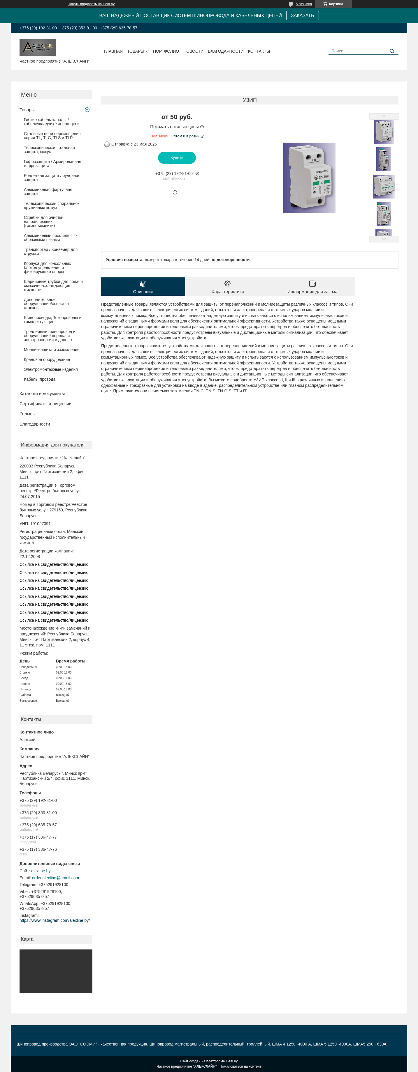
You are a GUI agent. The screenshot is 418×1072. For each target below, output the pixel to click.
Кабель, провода (39, 379)
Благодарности (226, 51)
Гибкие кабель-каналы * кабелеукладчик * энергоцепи (52, 121)
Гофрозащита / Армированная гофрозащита (52, 163)
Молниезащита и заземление (52, 349)
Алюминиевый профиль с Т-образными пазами (51, 237)
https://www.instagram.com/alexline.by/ (55, 920)
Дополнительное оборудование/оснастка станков (46, 303)
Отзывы (28, 413)
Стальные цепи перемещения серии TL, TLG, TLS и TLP (52, 135)
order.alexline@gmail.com (55, 878)
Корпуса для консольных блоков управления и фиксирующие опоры (47, 267)
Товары (135, 51)
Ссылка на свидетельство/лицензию (54, 564)
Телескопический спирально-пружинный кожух (51, 205)
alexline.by (40, 871)
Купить (177, 157)
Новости (193, 51)
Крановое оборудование (47, 359)
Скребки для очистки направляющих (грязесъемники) (43, 221)
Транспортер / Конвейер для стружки (51, 251)
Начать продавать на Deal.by (91, 4)
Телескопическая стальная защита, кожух (49, 149)
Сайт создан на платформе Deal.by (209, 1061)
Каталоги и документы (42, 393)
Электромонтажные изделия (51, 369)
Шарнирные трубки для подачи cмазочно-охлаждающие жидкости (53, 285)
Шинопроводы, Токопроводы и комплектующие (52, 319)
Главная (113, 51)
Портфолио (166, 51)
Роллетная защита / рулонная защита (52, 177)
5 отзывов (304, 4)
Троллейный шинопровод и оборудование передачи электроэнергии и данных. (49, 335)
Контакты (259, 51)
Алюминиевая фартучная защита (48, 191)
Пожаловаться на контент (240, 1066)
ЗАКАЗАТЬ (302, 15)
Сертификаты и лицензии (45, 403)
